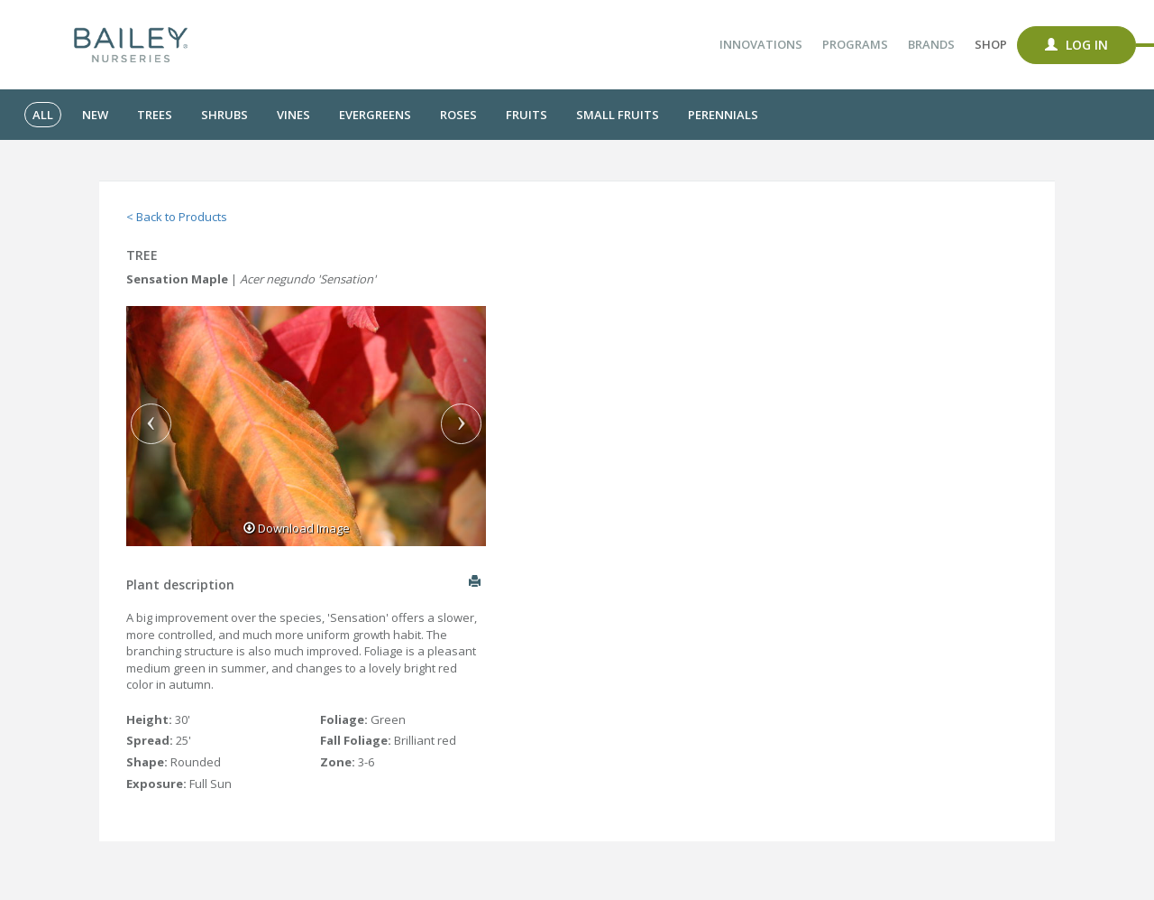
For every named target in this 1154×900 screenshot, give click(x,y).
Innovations (760, 44)
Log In (1076, 44)
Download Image (296, 528)
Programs (855, 44)
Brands (931, 44)
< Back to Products (176, 217)
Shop (991, 44)
